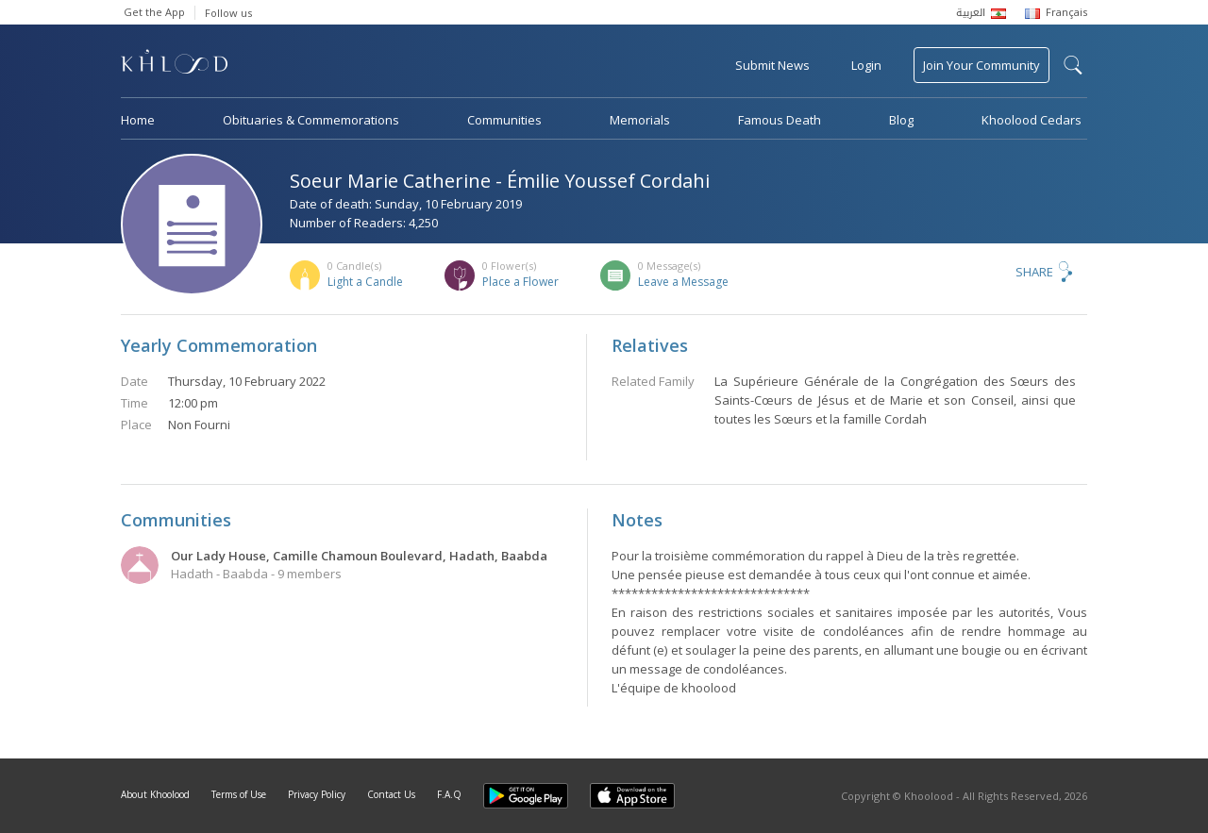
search (1073, 65)
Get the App (154, 12)
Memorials (640, 119)
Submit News (772, 65)
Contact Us (391, 794)
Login (866, 65)
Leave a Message (683, 282)
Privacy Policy (316, 794)
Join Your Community (981, 65)
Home (138, 119)
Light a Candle (365, 282)
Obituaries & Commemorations (311, 119)
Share (1034, 271)
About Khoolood (155, 794)
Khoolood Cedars (1032, 119)
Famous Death (779, 119)
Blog (901, 119)
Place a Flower (520, 282)
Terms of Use (238, 794)
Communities (504, 119)
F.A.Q (449, 794)
